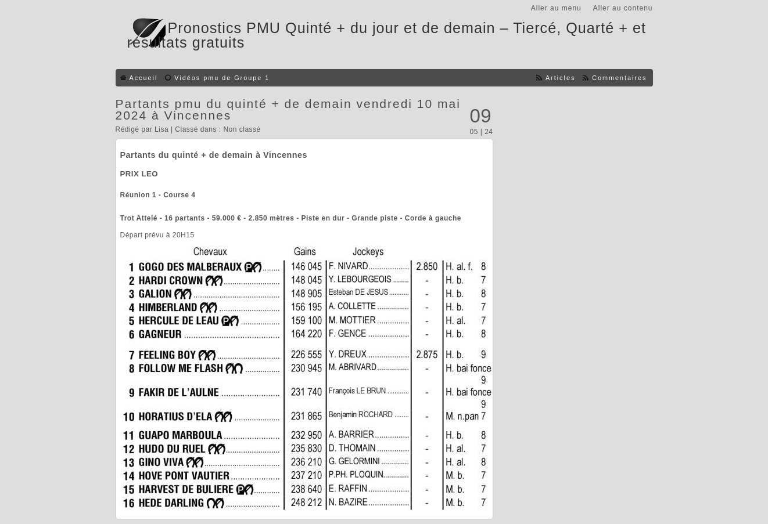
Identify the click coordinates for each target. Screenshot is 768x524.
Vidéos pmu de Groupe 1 (222, 77)
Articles (560, 77)
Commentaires (619, 77)
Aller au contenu (623, 8)
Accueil (144, 77)
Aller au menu (556, 8)
